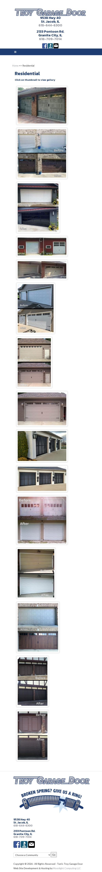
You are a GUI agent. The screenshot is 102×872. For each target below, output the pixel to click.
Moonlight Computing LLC (67, 868)
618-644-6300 (50, 25)
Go (53, 854)
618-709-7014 (50, 38)
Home (15, 65)
